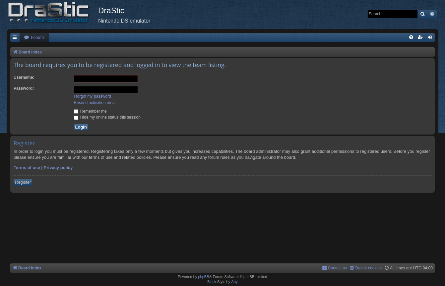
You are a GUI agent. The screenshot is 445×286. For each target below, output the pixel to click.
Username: (24, 77)
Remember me (90, 111)
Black (211, 282)
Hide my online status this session (107, 117)
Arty (234, 282)
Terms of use (27, 167)
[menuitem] (34, 37)
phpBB (203, 277)
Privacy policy (58, 167)
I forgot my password (92, 96)
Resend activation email (95, 102)
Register (23, 182)
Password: (24, 88)
